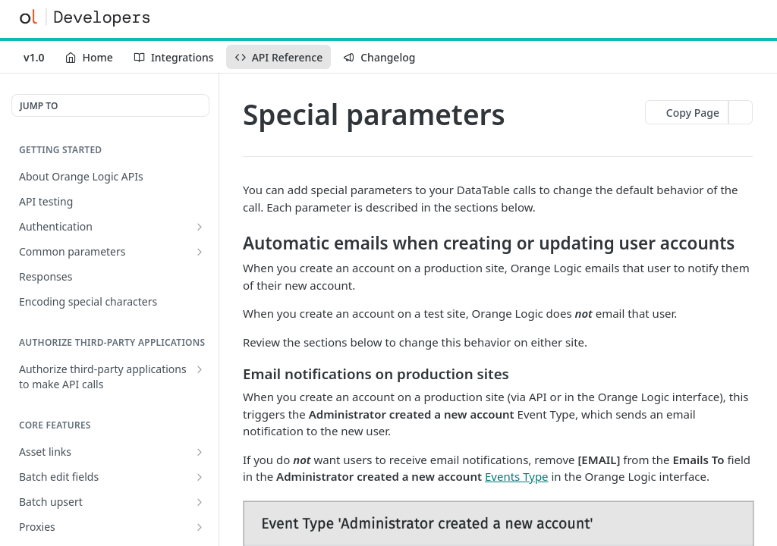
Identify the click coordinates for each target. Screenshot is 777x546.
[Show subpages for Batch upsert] (199, 502)
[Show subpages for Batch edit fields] (199, 477)
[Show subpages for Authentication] (199, 227)
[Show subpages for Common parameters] (199, 252)
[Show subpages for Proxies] (199, 527)
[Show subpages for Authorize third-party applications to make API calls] (199, 369)
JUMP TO (39, 105)
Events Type (517, 476)
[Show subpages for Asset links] (199, 452)
